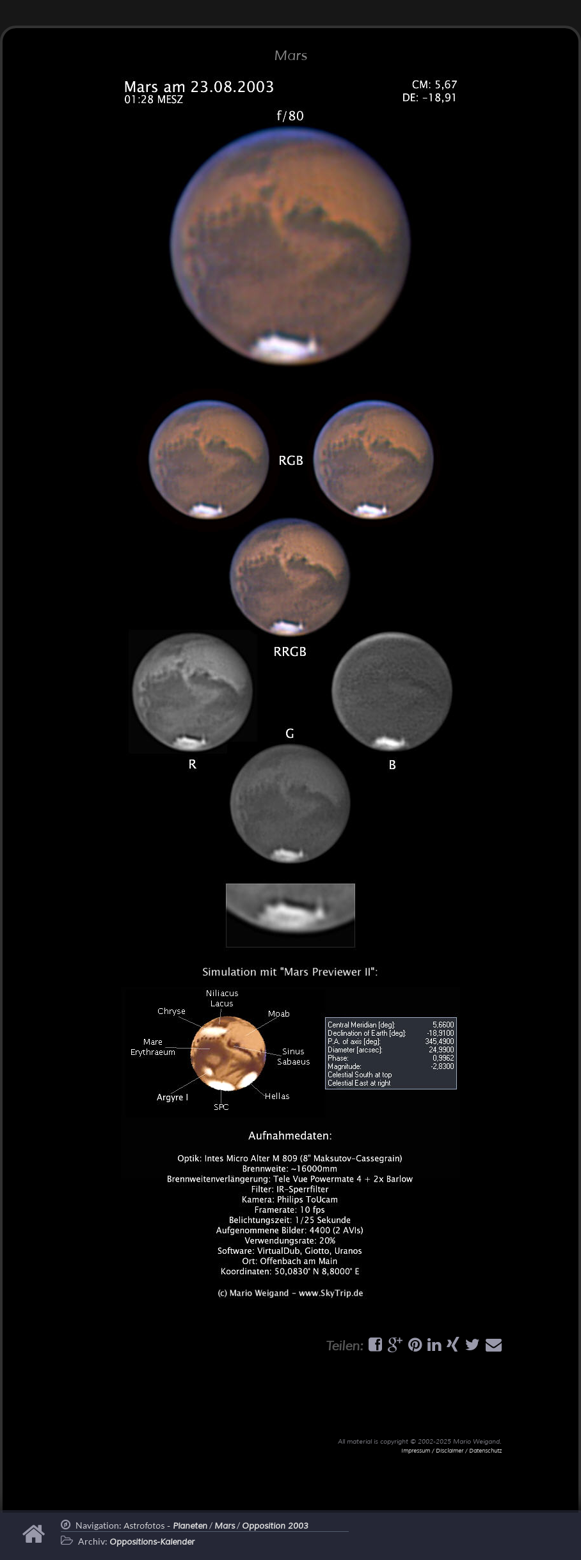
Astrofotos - (165, 1526)
